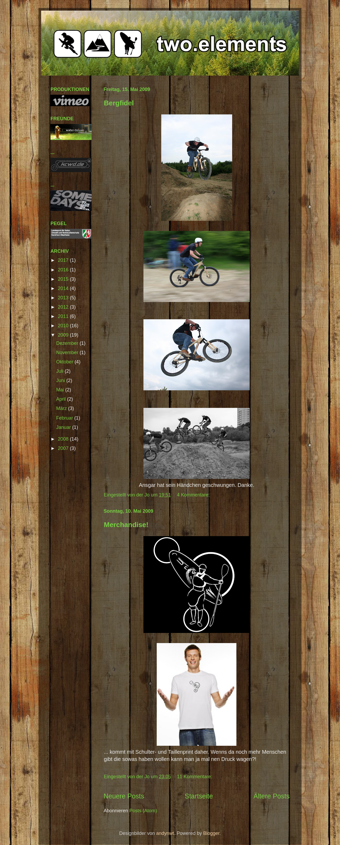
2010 (64, 325)
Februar (65, 418)
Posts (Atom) (143, 810)
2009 (64, 335)
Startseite (199, 796)
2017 (64, 260)
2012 (64, 307)
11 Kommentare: (195, 776)
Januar (64, 427)
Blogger (211, 833)
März (62, 408)
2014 (64, 288)
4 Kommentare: (194, 495)
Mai (60, 389)
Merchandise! (126, 525)
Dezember (68, 343)
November (68, 352)
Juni (61, 380)
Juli (60, 371)
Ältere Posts (271, 796)
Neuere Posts (124, 796)
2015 (64, 279)
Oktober (65, 361)
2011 (64, 316)
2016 (64, 269)
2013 (64, 297)
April (61, 399)
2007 (64, 448)
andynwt (165, 833)
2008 (64, 439)
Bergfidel (119, 103)
